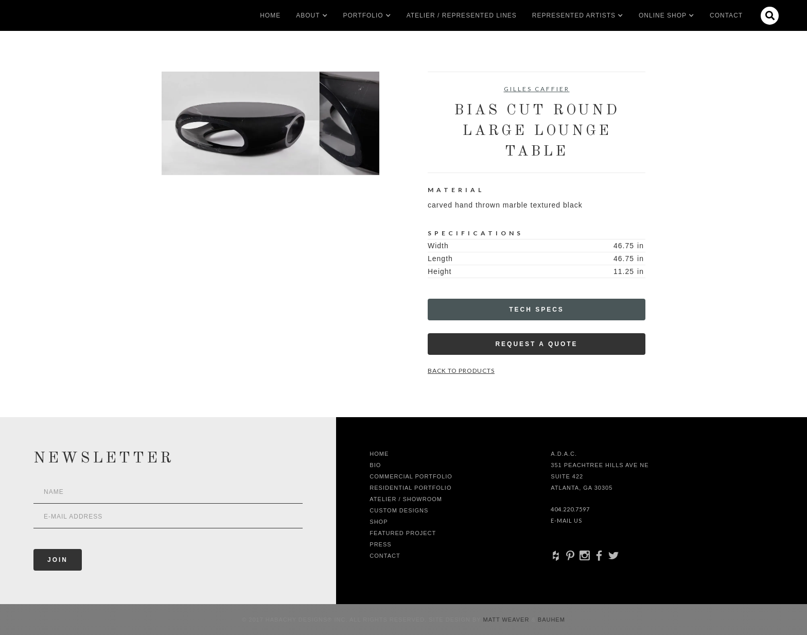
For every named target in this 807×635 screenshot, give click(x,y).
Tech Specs (536, 309)
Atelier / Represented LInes (462, 15)
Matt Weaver (507, 619)
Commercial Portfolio (411, 476)
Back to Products (461, 370)
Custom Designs (399, 510)
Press (380, 544)
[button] (307, 15)
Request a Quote (536, 344)
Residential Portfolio (410, 488)
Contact (726, 15)
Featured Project (403, 533)
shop (379, 522)
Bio (375, 465)
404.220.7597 (570, 509)
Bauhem (550, 619)
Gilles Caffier (537, 89)
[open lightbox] (270, 123)
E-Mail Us (566, 520)
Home (270, 15)
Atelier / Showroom (406, 499)
